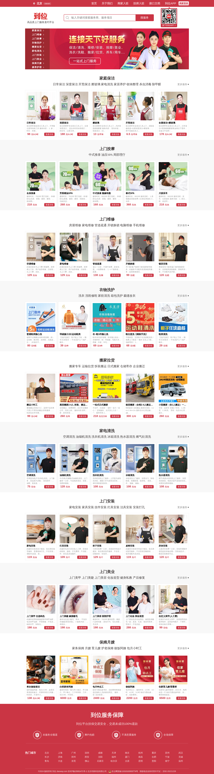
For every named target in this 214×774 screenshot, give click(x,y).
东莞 (73, 761)
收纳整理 (133, 84)
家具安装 (88, 507)
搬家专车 (75, 366)
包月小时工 (134, 648)
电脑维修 (126, 225)
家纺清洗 (104, 295)
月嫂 (88, 648)
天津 (114, 753)
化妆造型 (113, 577)
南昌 (140, 757)
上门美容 (101, 577)
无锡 (181, 757)
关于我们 (107, 3)
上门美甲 (75, 577)
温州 (181, 761)
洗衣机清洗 (99, 436)
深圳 (87, 753)
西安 (87, 757)
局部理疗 (119, 154)
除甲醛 (156, 84)
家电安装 (75, 507)
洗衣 (81, 295)
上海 (60, 753)
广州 (73, 753)
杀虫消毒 (145, 84)
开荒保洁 (84, 84)
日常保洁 (59, 84)
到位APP (170, 3)
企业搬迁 (139, 366)
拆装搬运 (101, 366)
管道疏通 (101, 225)
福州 (114, 757)
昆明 (140, 761)
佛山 (87, 761)
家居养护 (120, 84)
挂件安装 (101, 507)
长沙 (47, 757)
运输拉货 (88, 366)
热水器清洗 (128, 436)
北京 (47, 753)
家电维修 (88, 225)
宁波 (167, 757)
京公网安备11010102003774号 (125, 771)
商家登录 (183, 3)
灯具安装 (113, 507)
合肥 (154, 757)
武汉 (181, 753)
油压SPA (107, 154)
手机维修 (139, 225)
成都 (100, 753)
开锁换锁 (113, 225)
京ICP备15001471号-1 (77, 771)
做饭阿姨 (120, 648)
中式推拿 (95, 154)
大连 (60, 761)
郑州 (73, 757)
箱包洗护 (117, 295)
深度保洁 (72, 84)
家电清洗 (107, 84)
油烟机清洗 (84, 436)
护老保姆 (107, 648)
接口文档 (154, 3)
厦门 (127, 757)
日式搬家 (113, 366)
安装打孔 (139, 507)
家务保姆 (78, 648)
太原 (127, 761)
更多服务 (183, 84)
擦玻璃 (96, 84)
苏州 (167, 753)
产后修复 (139, 577)
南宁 (167, 761)
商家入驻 (123, 3)
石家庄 (100, 761)
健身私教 (126, 577)
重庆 (154, 753)
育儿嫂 (96, 648)
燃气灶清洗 (143, 436)
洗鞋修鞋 (91, 295)
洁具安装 (126, 507)
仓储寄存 (126, 366)
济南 (60, 757)
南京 (127, 753)
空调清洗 (69, 436)
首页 (94, 3)
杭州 (140, 753)
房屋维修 (75, 225)
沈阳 (100, 757)
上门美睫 (88, 577)
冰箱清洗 (113, 436)
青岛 (47, 761)
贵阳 (154, 761)
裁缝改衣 (130, 295)
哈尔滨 (114, 761)
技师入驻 (138, 3)
